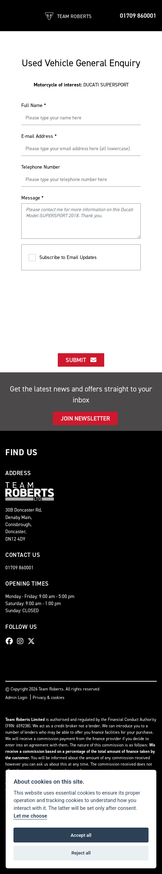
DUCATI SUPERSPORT (81, 84)
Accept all (81, 835)
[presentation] (81, 305)
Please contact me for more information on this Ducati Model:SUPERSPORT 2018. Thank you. (81, 221)
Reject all (80, 853)
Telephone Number (40, 167)
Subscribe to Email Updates (63, 257)
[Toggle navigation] (11, 15)
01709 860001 (138, 15)
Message (32, 197)
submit (81, 360)
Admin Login (16, 697)
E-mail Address (39, 136)
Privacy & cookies (49, 697)
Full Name (33, 105)
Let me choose (30, 816)
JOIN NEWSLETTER (85, 418)
